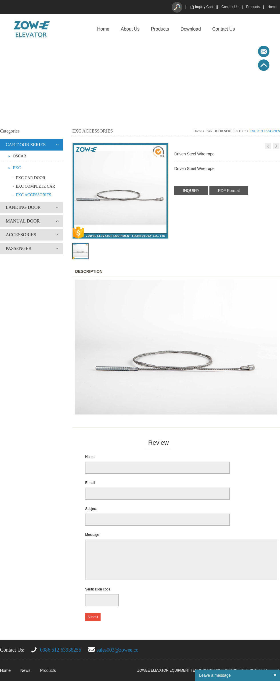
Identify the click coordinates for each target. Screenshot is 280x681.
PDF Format (229, 190)
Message (92, 535)
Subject (91, 509)
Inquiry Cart (204, 7)
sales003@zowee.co (118, 650)
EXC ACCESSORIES (33, 195)
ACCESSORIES (21, 234)
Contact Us (229, 7)
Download (191, 29)
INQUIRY (191, 190)
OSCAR (19, 156)
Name (89, 457)
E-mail (90, 483)
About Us (130, 29)
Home (272, 7)
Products (253, 7)
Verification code (97, 589)
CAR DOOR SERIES (26, 144)
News (25, 670)
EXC (17, 168)
